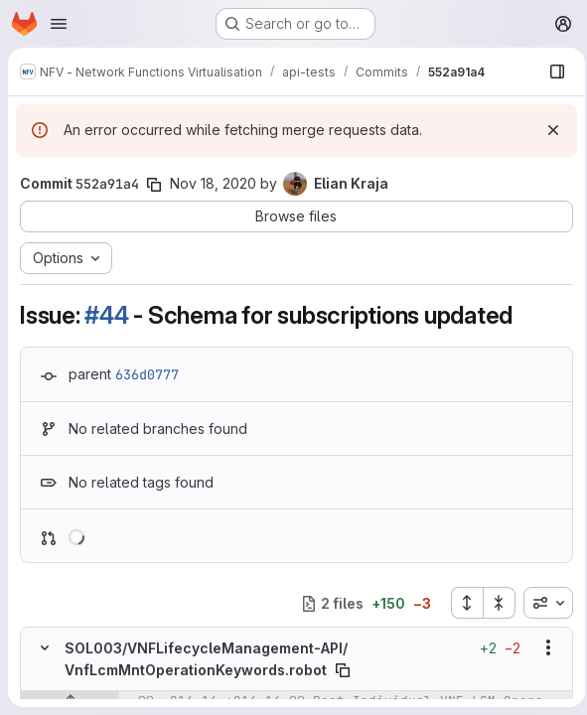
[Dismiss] (547, 130)
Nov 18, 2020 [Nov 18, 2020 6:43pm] (213, 183)
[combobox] (542, 603)
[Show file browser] (551, 71)
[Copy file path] (343, 670)
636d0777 (147, 374)
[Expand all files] (461, 603)
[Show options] (542, 647)
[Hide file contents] (45, 647)
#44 (106, 315)
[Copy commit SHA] (154, 185)
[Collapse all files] (494, 603)
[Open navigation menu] (58, 24)
